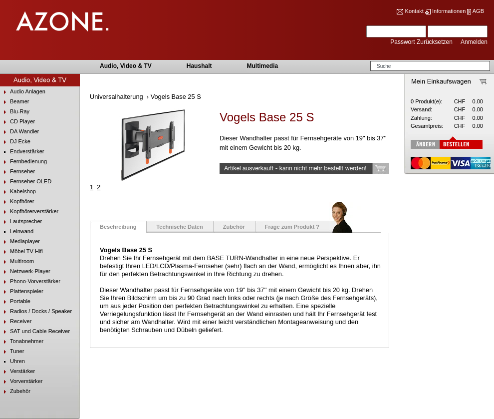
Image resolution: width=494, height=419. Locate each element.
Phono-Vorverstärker (30, 281)
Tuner (12, 351)
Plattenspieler (21, 291)
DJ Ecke (15, 141)
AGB (478, 11)
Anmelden (474, 41)
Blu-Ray (14, 111)
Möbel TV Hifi (21, 251)
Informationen (449, 11)
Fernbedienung (23, 161)
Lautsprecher (21, 221)
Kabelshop (18, 191)
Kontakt (414, 11)
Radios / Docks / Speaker (36, 311)
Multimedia (262, 65)
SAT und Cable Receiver (35, 331)
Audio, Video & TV (126, 65)
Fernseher (17, 171)
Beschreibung (118, 227)
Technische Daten (179, 227)
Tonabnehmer (21, 341)
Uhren (12, 361)
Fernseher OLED (25, 181)
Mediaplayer (20, 241)
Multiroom (17, 261)
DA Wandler (19, 131)
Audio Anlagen (22, 91)
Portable (15, 301)
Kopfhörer (17, 201)
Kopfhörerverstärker (29, 211)
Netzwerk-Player (25, 271)
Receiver (15, 321)
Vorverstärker (21, 381)
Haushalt (199, 65)
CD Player (17, 121)
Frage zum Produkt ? (292, 227)
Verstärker (17, 371)
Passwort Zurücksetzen (422, 41)
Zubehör (15, 391)
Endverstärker (22, 151)
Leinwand (16, 231)
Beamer (14, 101)
